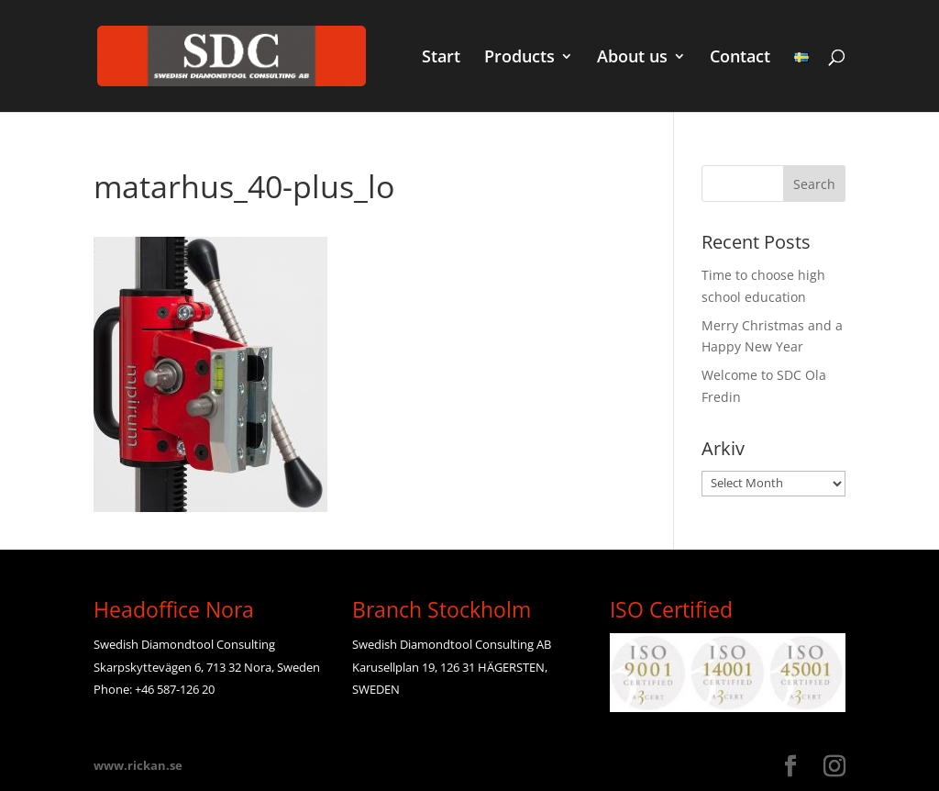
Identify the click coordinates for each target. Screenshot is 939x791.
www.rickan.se (138, 765)
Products (519, 58)
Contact (740, 58)
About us (632, 58)
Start (441, 58)
